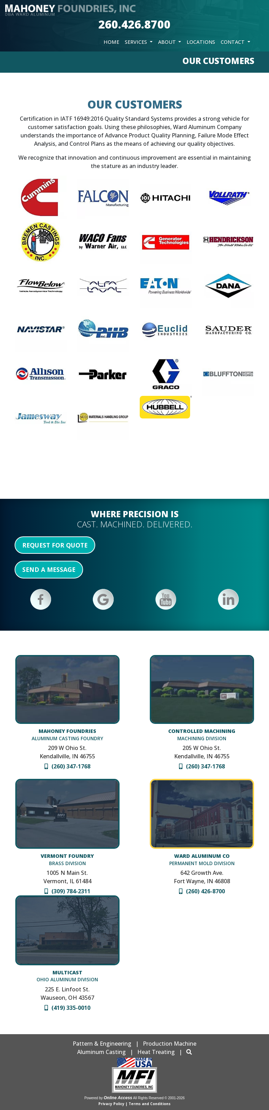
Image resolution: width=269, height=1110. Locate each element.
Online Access (118, 1097)
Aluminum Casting (101, 1052)
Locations (201, 42)
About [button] (167, 42)
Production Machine (169, 1043)
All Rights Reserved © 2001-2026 (159, 1098)
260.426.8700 (134, 24)
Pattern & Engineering (102, 1043)
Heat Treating (156, 1052)
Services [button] (136, 42)
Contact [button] (233, 42)
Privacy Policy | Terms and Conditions (134, 1103)
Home (111, 42)
